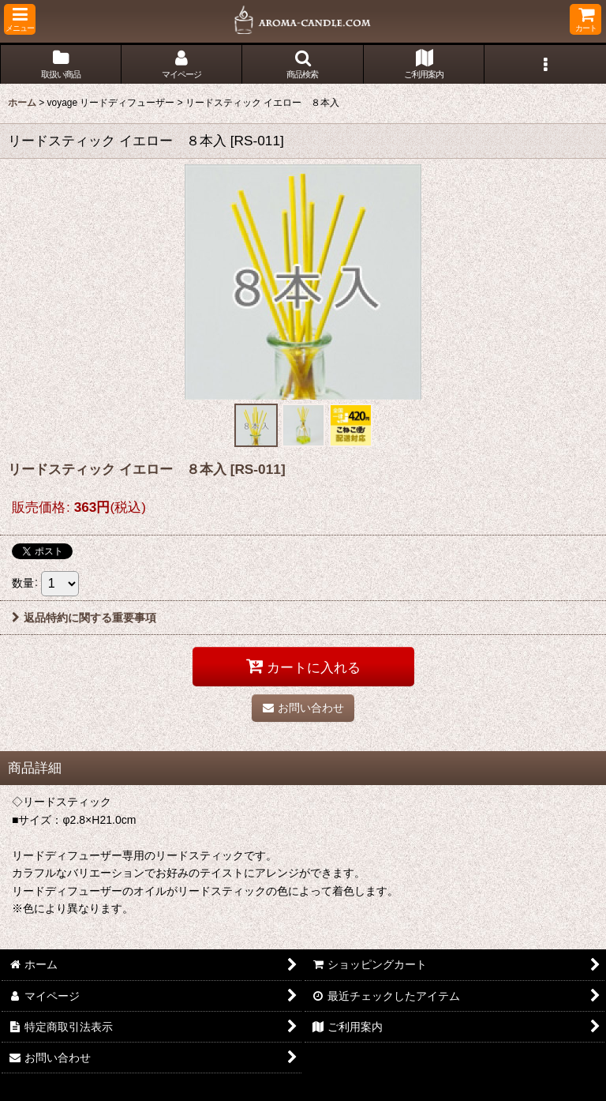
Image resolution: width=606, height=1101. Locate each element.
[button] (20, 19)
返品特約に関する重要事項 (84, 617)
